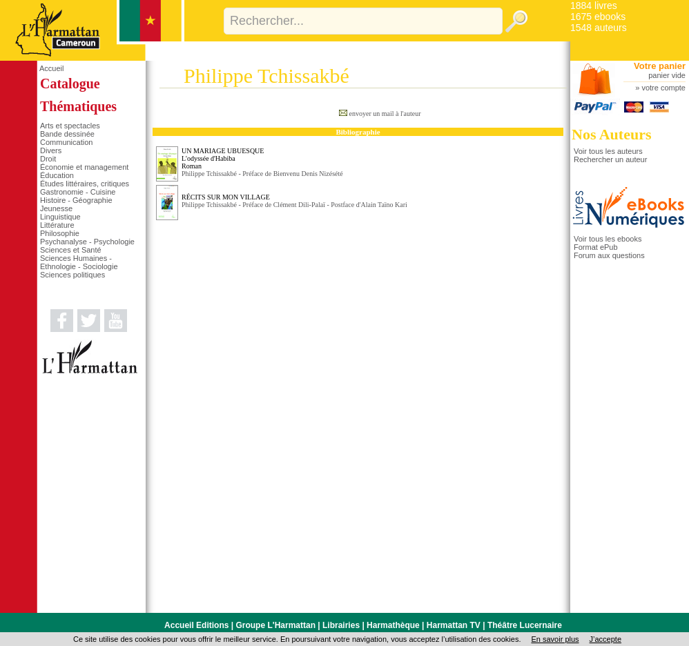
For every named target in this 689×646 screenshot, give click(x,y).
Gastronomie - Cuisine (77, 192)
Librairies (341, 625)
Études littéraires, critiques (84, 183)
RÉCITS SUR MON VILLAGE (226, 197)
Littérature (57, 225)
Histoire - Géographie (76, 200)
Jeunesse (56, 208)
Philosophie (59, 233)
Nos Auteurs (612, 134)
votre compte (663, 88)
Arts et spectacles (70, 125)
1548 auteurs (598, 27)
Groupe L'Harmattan (275, 625)
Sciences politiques (72, 275)
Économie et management (84, 167)
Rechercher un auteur (610, 159)
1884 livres (593, 5)
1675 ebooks (597, 16)
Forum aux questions (609, 255)
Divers (50, 150)
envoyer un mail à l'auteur (385, 113)
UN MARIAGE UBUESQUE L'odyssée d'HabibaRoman (223, 158)
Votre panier (660, 66)
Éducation (57, 175)
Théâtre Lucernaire (524, 625)
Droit (48, 159)
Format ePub (596, 247)
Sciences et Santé (70, 250)
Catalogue (70, 83)
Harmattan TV (454, 625)
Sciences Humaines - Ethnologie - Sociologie (79, 262)
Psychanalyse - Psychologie (87, 241)
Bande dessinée (67, 134)
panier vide (667, 75)
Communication (66, 142)
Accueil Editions (196, 625)
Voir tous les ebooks (607, 239)
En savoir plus (555, 639)
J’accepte (605, 639)
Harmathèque (393, 625)
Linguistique (60, 217)
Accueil (51, 68)
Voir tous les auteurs (608, 151)
